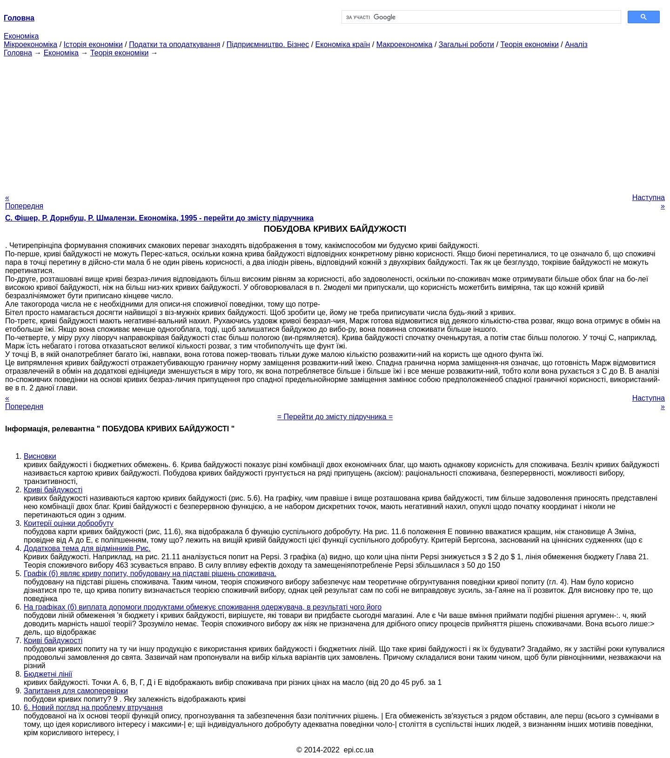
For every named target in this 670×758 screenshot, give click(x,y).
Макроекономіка (404, 44)
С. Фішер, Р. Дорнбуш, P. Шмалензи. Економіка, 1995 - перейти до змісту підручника (159, 218)
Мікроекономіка (30, 44)
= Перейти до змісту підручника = (335, 417)
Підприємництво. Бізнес (268, 44)
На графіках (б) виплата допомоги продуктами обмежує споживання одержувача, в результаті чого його (203, 607)
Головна (18, 53)
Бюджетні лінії (48, 674)
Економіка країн (342, 44)
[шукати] (480, 17)
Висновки (40, 456)
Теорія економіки (529, 44)
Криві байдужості (53, 490)
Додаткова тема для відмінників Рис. (87, 548)
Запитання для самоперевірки (76, 691)
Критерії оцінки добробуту (69, 523)
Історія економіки (93, 44)
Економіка (21, 36)
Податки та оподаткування (174, 44)
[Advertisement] (335, 122)
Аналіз (576, 44)
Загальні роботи (466, 44)
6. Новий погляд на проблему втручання (93, 707)
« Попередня (24, 202)
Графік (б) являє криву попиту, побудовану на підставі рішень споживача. (150, 573)
